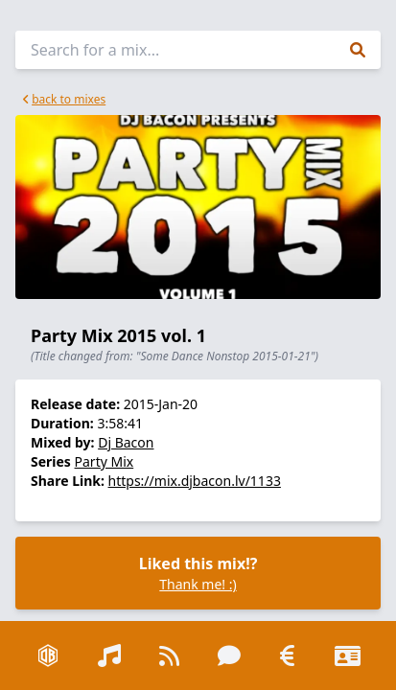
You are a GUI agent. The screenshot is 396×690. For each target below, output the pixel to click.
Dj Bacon (125, 442)
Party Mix (104, 461)
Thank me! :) (197, 584)
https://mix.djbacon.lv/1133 (194, 481)
